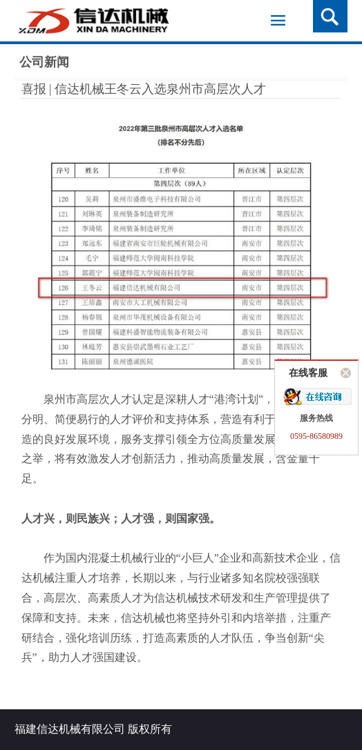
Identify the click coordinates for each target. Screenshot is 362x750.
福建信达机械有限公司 (70, 729)
